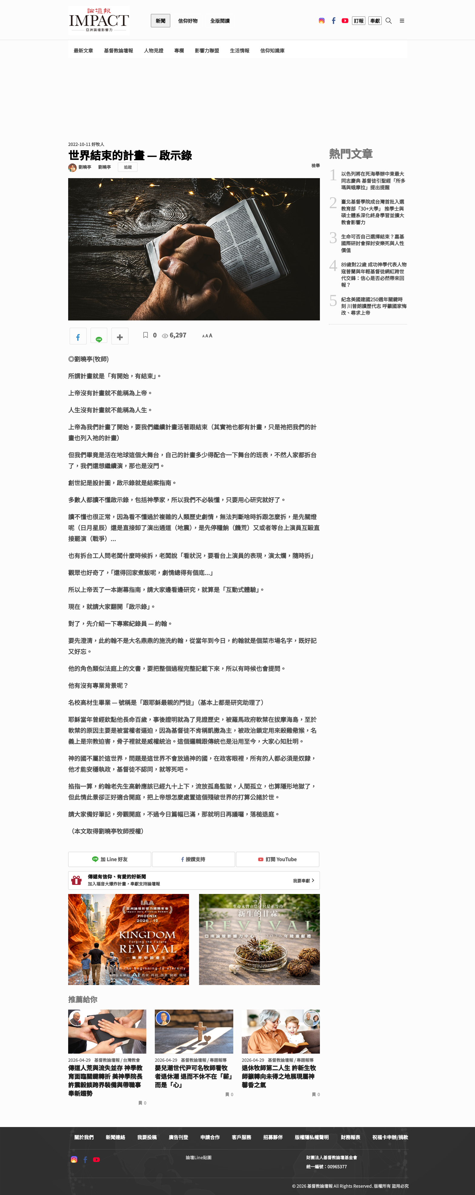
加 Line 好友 (110, 859)
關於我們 (84, 1137)
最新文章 (83, 50)
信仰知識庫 (272, 50)
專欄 (179, 50)
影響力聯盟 (207, 50)
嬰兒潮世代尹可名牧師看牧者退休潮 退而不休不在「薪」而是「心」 (193, 1076)
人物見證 (153, 50)
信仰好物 (188, 20)
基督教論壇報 (118, 50)
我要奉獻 (304, 881)
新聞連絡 (115, 1137)
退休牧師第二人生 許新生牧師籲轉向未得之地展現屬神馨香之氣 (279, 1076)
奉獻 (375, 20)
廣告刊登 (178, 1137)
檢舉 (315, 165)
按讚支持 (193, 859)
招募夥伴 (273, 1137)
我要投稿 (147, 1137)
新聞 (160, 20)
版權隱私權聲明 (312, 1137)
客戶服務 (241, 1137)
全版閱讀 (220, 20)
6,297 (174, 334)
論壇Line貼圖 (198, 1157)
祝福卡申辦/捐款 (390, 1137)
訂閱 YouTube (277, 859)
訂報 (359, 20)
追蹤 (128, 167)
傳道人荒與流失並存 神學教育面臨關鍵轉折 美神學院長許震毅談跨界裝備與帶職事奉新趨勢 (105, 1081)
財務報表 (350, 1137)
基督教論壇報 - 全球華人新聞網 (99, 20)
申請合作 (210, 1137)
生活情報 (239, 50)
